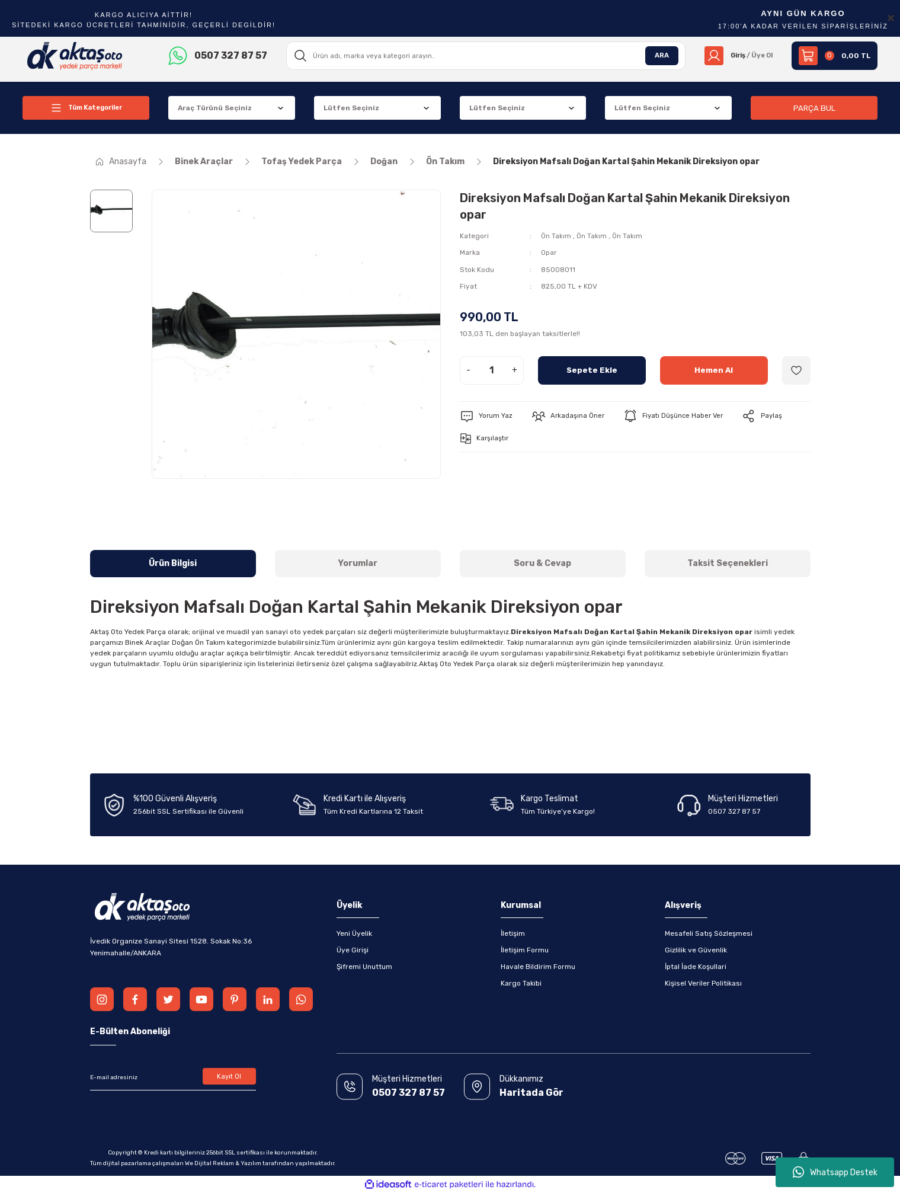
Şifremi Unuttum (364, 966)
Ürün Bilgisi (173, 563)
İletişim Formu (525, 950)
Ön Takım (556, 236)
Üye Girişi (353, 950)
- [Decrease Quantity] (468, 369)
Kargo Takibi (521, 983)
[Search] (483, 55)
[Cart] (834, 55)
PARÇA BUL (814, 108)
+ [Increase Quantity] (514, 369)
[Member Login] (736, 55)
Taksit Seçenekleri (727, 563)
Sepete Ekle (591, 369)
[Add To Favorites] (796, 370)
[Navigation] (86, 108)
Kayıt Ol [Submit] (229, 1077)
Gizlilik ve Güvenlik (696, 950)
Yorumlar (357, 563)
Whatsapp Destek (835, 1172)
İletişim (513, 933)
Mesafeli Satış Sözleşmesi (708, 933)
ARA (656, 56)
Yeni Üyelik (354, 933)
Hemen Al (714, 369)
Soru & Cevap (542, 563)
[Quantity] (492, 369)
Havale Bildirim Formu (538, 966)
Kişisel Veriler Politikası (703, 983)
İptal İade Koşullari (695, 966)
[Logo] (75, 55)
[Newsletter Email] (173, 1077)
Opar (549, 252)
